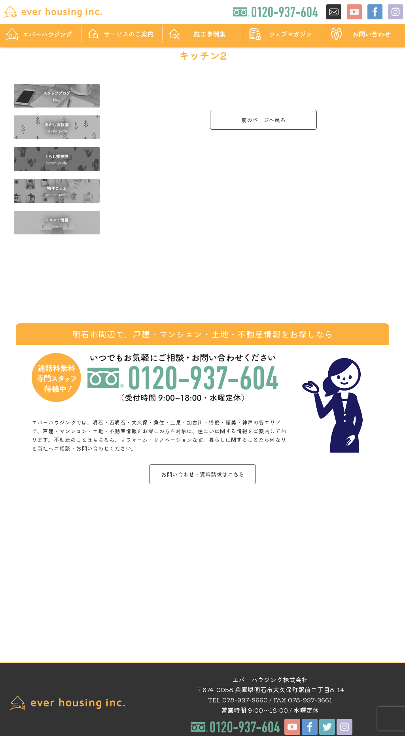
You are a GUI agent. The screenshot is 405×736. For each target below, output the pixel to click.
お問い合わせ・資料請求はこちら (202, 474)
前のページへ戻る (263, 119)
